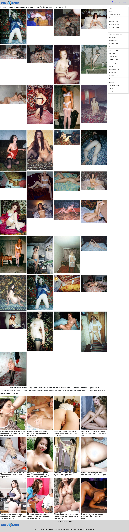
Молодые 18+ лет (114, 69)
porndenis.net (45, 529)
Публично (112, 79)
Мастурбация (113, 63)
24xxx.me (124, 2)
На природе (112, 72)
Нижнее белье (113, 76)
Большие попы (113, 21)
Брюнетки (112, 31)
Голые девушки (113, 40)
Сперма (111, 82)
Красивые (112, 53)
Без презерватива (114, 15)
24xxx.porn (60, 521)
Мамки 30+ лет (113, 60)
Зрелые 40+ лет (113, 50)
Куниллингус (113, 56)
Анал (110, 11)
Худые (111, 88)
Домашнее (112, 47)
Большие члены (114, 27)
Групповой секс (113, 43)
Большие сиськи (114, 24)
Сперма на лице (114, 85)
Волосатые (112, 37)
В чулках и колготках (115, 34)
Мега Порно (112, 92)
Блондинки (112, 18)
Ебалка (111, 8)
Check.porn (68, 521)
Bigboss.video (116, 2)
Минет (111, 66)
